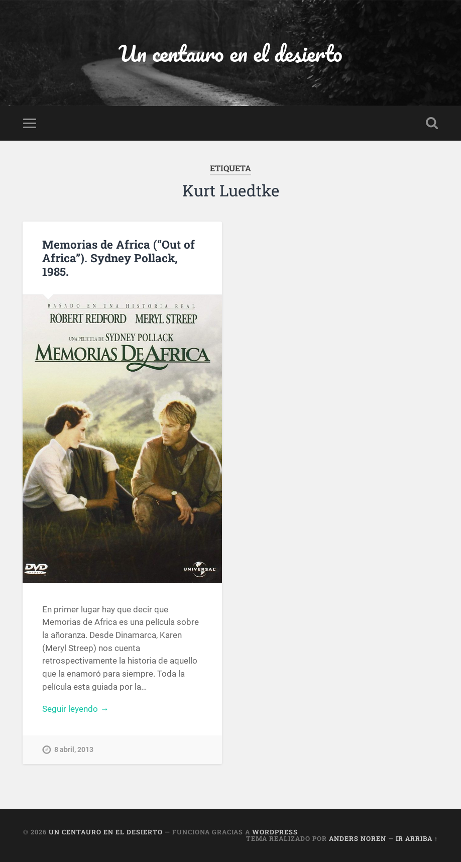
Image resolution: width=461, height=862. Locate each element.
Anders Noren (357, 838)
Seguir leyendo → (75, 709)
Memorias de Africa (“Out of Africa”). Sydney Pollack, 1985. (118, 258)
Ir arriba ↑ (417, 838)
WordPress (275, 832)
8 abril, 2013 (73, 749)
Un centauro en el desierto (230, 53)
